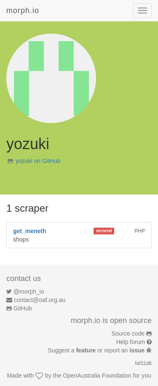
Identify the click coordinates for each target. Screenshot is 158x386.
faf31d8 (143, 363)
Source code (128, 333)
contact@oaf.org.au (39, 300)
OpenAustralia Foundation (97, 375)
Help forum (130, 342)
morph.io (22, 10)
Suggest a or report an (97, 350)
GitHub (22, 308)
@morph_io (28, 291)
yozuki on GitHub (38, 161)
